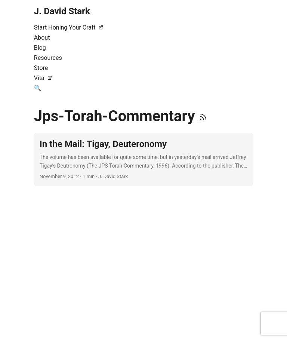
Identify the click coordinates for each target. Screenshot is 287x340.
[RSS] (203, 116)
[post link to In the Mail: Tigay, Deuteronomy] (143, 159)
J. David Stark (62, 11)
